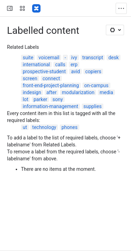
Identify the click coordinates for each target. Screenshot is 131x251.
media (106, 92)
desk (113, 57)
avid (75, 71)
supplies (92, 106)
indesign (32, 92)
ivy (74, 57)
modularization (78, 92)
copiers (93, 71)
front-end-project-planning (51, 85)
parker (40, 99)
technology (44, 127)
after (51, 92)
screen (30, 78)
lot (25, 99)
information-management (50, 106)
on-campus (96, 85)
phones (69, 127)
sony (57, 99)
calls (60, 64)
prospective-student (44, 71)
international (36, 64)
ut (25, 127)
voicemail (48, 57)
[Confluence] (36, 8)
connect (51, 78)
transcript (92, 57)
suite (28, 57)
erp (74, 64)
